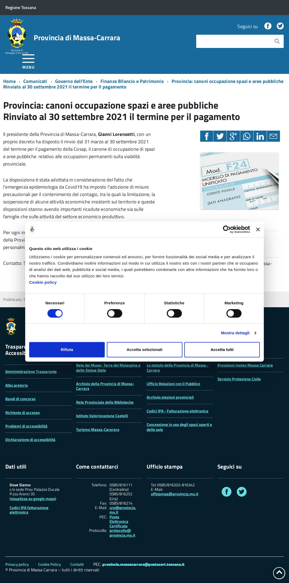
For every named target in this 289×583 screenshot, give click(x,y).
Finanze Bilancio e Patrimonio (132, 81)
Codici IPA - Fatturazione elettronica (177, 411)
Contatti (77, 564)
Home (9, 81)
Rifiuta (67, 349)
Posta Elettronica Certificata (119, 521)
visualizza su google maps (33, 499)
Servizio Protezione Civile (239, 379)
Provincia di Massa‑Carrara (77, 37)
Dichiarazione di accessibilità (30, 440)
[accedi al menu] (28, 60)
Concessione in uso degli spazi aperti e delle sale (179, 426)
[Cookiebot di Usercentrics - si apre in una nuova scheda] (227, 229)
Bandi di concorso (20, 399)
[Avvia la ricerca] (277, 41)
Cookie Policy (49, 564)
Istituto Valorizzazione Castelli (102, 416)
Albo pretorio (16, 385)
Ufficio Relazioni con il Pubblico (173, 384)
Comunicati (35, 81)
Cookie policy (43, 282)
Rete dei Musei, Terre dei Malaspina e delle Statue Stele (108, 367)
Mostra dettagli (235, 333)
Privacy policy (17, 564)
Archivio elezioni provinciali (170, 397)
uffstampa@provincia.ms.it (174, 494)
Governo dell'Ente (74, 81)
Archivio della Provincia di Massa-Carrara (105, 386)
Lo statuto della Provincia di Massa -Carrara (177, 367)
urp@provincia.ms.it (123, 510)
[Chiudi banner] (258, 229)
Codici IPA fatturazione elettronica (29, 510)
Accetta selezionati (144, 349)
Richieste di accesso (22, 413)
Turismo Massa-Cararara (97, 429)
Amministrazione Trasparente (31, 371)
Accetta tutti (222, 349)
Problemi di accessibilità (26, 426)
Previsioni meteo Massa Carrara (245, 365)
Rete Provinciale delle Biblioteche (105, 402)
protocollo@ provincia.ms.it (122, 532)
